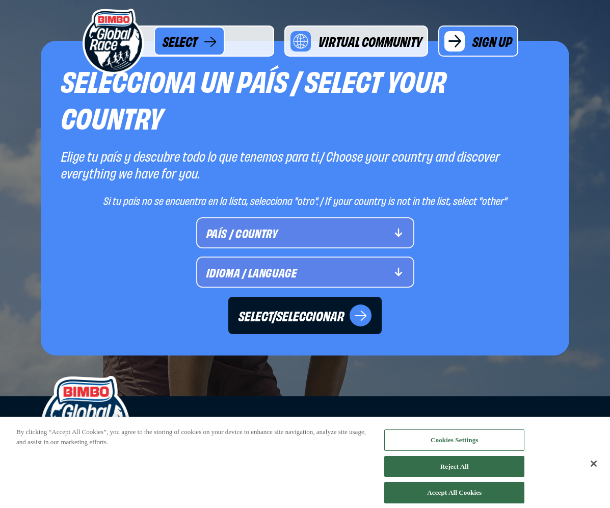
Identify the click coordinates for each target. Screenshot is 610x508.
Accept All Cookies (454, 495)
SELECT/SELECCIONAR (305, 315)
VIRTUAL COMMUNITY (356, 41)
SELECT (189, 41)
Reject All (454, 468)
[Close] (593, 466)
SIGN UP (478, 41)
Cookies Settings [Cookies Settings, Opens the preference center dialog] (454, 442)
